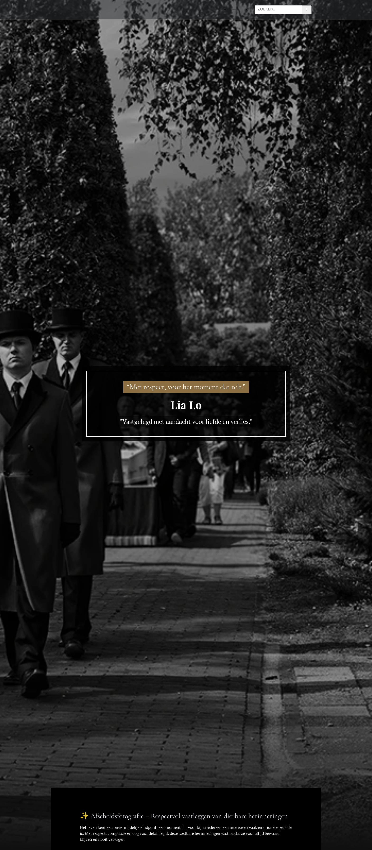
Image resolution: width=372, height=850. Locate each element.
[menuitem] (145, 10)
